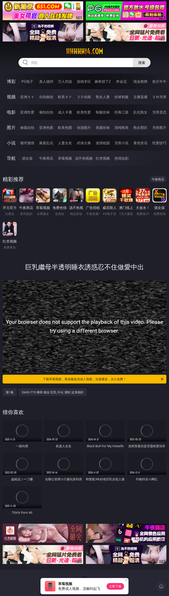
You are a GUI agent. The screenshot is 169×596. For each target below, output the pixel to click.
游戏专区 (84, 81)
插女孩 (27, 158)
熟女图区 (140, 127)
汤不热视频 (84, 158)
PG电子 (27, 81)
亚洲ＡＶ (27, 96)
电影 (11, 112)
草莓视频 (65, 158)
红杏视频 (103, 158)
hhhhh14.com (84, 51)
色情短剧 (121, 158)
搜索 (141, 62)
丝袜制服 (121, 96)
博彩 (11, 81)
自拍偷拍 (46, 96)
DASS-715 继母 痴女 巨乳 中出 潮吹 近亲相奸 (53, 392)
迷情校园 (103, 142)
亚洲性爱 (27, 112)
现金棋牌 (140, 81)
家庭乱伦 (46, 142)
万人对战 (65, 81)
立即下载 (115, 586)
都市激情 (27, 142)
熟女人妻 (103, 96)
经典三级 (121, 112)
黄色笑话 (140, 142)
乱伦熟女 (140, 112)
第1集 (10, 392)
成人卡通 (65, 112)
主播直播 (140, 96)
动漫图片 (84, 127)
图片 (11, 127)
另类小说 (121, 142)
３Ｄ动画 (84, 96)
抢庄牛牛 (159, 81)
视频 (11, 97)
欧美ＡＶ (65, 96)
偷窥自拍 (27, 127)
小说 (11, 143)
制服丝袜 (103, 112)
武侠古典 (84, 142)
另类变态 (159, 112)
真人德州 (46, 81)
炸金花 (121, 81)
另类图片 (159, 127)
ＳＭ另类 (159, 96)
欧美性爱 (84, 112)
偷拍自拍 (46, 112)
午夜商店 (46, 158)
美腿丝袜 (103, 127)
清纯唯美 (121, 127)
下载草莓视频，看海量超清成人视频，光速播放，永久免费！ (103, 379)
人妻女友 (65, 142)
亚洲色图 (46, 127)
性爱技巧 (159, 142)
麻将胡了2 (103, 81)
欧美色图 (65, 127)
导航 (11, 158)
